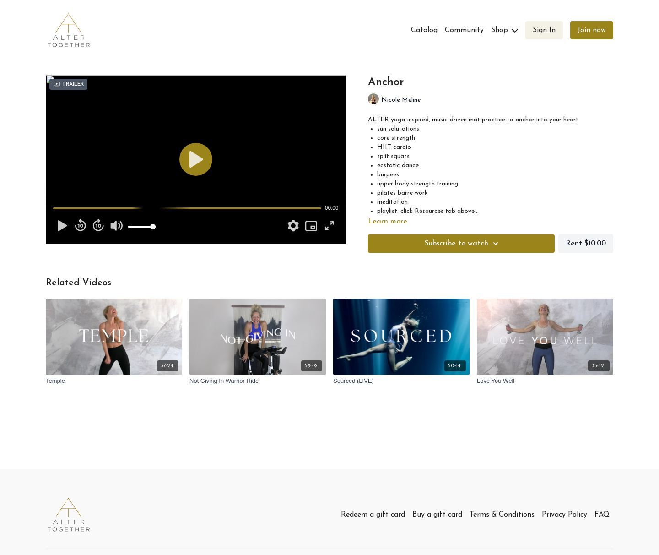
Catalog (424, 30)
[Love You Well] (545, 381)
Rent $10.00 (586, 243)
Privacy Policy (564, 514)
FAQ (602, 514)
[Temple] (114, 381)
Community (464, 30)
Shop (504, 30)
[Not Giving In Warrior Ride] (257, 381)
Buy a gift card (437, 514)
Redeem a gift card (373, 514)
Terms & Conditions (502, 514)
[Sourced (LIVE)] (401, 381)
